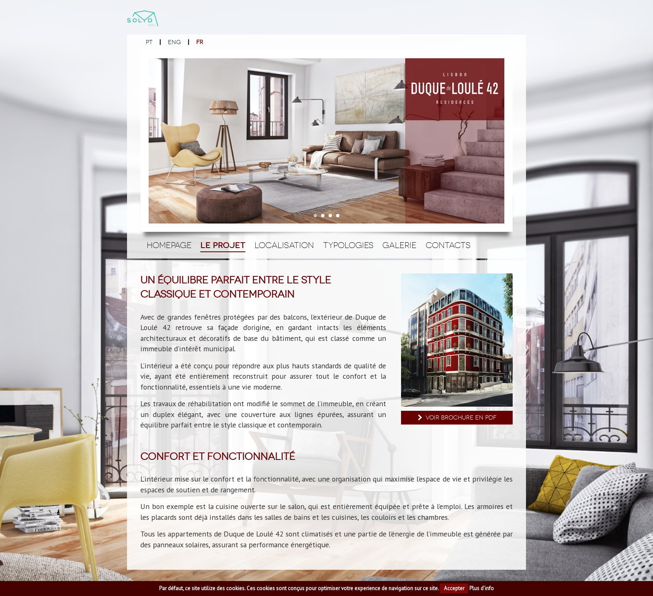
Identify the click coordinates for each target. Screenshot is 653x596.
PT (149, 42)
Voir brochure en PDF (456, 417)
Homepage (169, 245)
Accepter (454, 588)
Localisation (284, 245)
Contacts (448, 245)
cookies (235, 588)
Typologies (348, 245)
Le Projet (222, 245)
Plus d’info (481, 588)
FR (199, 42)
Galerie (399, 245)
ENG (174, 42)
